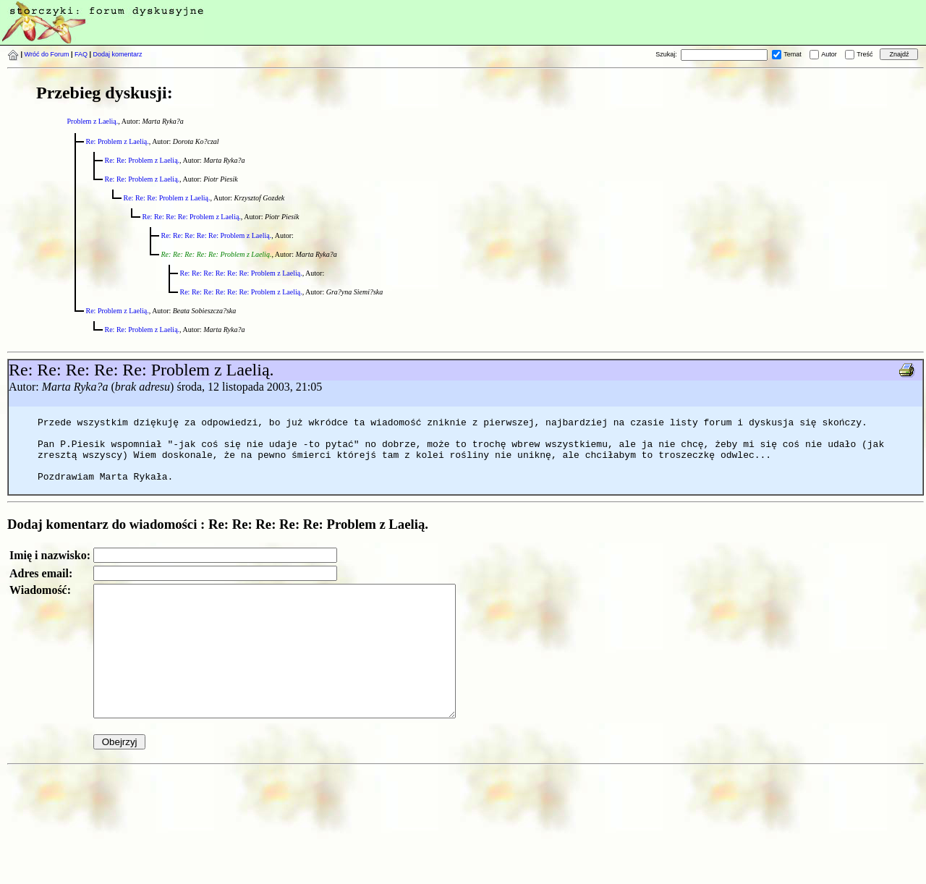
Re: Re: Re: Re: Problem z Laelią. (192, 217)
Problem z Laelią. (93, 121)
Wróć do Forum (47, 54)
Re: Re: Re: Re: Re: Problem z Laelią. (216, 235)
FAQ (81, 54)
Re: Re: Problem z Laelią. (142, 160)
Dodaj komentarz (118, 54)
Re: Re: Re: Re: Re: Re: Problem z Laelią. (241, 273)
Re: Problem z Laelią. (117, 141)
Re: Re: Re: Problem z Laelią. (167, 198)
